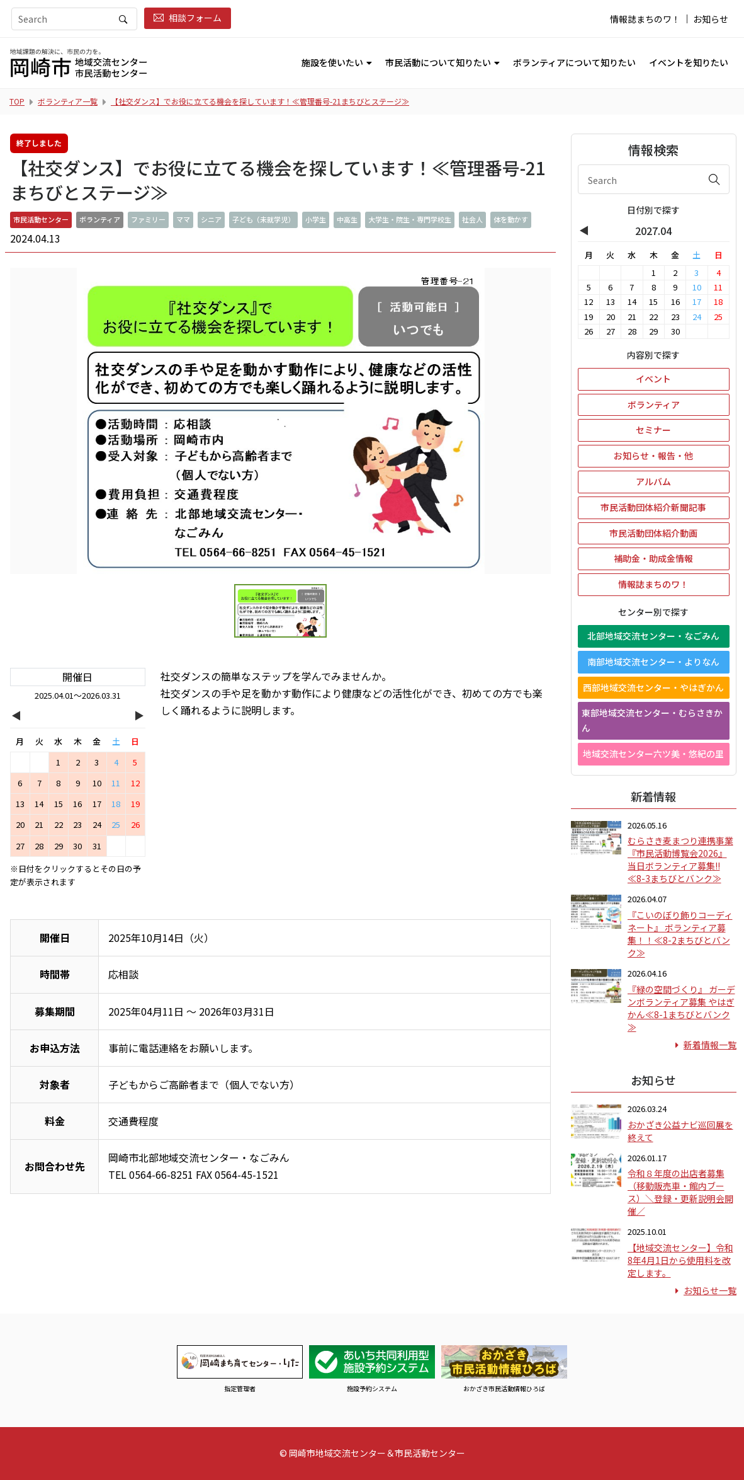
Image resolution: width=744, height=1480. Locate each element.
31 (97, 846)
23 (77, 824)
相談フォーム (188, 17)
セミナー (653, 429)
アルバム (653, 481)
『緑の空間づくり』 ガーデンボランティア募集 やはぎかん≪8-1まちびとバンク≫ (681, 1008)
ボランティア (654, 404)
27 (20, 846)
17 (97, 804)
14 (39, 804)
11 (115, 783)
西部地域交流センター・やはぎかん (653, 687)
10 (97, 783)
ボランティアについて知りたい (574, 62)
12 (135, 783)
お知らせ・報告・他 (653, 455)
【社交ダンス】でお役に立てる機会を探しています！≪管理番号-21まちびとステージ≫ (260, 101)
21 (39, 824)
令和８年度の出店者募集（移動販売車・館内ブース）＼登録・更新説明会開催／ (680, 1192)
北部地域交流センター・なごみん (653, 635)
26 (135, 824)
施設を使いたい (332, 62)
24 (97, 824)
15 (58, 804)
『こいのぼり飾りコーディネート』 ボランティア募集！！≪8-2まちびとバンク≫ (680, 934)
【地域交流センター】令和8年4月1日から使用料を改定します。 (680, 1260)
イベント (653, 378)
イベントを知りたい (688, 62)
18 (115, 804)
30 (77, 846)
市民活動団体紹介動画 (653, 533)
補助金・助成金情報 (653, 558)
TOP (17, 101)
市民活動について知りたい (438, 62)
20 (20, 824)
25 (115, 824)
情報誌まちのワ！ (645, 19)
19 (135, 804)
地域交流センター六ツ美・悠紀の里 (653, 753)
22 (58, 824)
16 (77, 804)
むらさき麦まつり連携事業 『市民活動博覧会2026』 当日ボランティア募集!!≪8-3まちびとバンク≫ (680, 859)
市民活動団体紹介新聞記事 (653, 507)
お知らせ (710, 19)
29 (58, 846)
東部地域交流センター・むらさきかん (652, 720)
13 (20, 804)
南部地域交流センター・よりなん (653, 661)
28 (39, 846)
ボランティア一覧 (68, 101)
